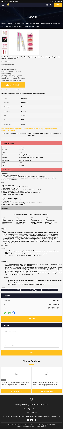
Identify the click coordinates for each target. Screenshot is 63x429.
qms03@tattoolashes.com (9, 1)
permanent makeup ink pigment (31, 290)
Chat (57, 4)
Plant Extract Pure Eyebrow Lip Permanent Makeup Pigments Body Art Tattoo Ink (15, 384)
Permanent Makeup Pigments (22, 23)
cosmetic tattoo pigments (50, 290)
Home (3, 23)
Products (9, 23)
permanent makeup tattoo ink (11, 290)
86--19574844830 (56, 1)
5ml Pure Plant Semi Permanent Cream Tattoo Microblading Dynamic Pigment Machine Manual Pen (45, 384)
